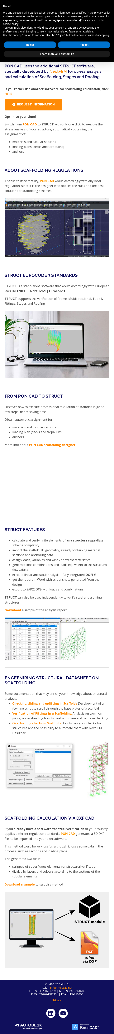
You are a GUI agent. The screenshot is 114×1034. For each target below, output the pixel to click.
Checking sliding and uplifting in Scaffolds (44, 703)
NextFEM (58, 71)
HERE (8, 94)
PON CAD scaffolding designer (51, 445)
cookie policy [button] (10, 996)
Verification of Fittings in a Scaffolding (42, 713)
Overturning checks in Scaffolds (36, 723)
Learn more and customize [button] (57, 1026)
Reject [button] (30, 1017)
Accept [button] (83, 1017)
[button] (107, 13)
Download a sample (20, 884)
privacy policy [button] (102, 985)
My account (87, 6)
